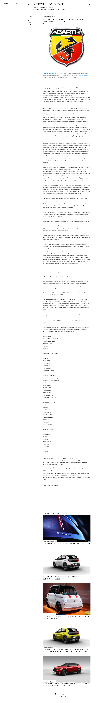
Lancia (29, 22)
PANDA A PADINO (59, 9)
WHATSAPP (36, 9)
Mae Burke (64, 696)
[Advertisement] (66, 499)
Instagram (51, 73)
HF (28, 20)
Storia (29, 24)
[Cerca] (90, 4)
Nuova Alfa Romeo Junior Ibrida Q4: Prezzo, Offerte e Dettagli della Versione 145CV (66, 684)
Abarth (29, 18)
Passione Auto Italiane (48, 4)
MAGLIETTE (43, 9)
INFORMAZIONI (50, 9)
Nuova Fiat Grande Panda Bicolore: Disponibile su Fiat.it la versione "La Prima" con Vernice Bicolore (66, 650)
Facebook (45, 73)
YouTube (56, 73)
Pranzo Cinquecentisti (83, 75)
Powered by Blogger (60, 694)
